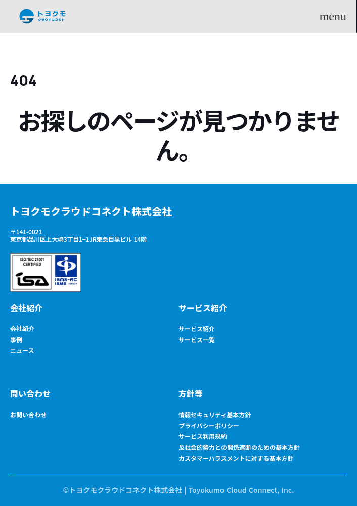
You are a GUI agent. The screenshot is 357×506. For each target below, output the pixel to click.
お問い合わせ (28, 414)
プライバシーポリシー (208, 425)
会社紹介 (26, 307)
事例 (16, 339)
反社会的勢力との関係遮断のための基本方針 (239, 447)
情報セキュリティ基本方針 (214, 414)
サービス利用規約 (202, 436)
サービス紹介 (202, 307)
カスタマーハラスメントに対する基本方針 (236, 457)
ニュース (22, 350)
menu (333, 16)
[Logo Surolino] (42, 16)
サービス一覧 (196, 339)
